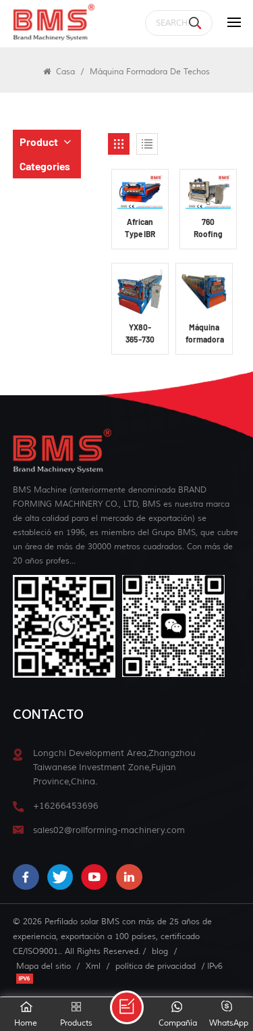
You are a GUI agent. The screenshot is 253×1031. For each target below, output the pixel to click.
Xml (93, 966)
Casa (59, 71)
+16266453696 (66, 805)
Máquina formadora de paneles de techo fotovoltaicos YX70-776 (206, 333)
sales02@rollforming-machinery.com (109, 830)
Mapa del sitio (43, 966)
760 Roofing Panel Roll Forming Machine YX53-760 (208, 228)
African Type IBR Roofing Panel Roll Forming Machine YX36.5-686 (140, 228)
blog (160, 951)
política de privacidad (155, 966)
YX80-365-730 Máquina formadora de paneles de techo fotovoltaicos (142, 333)
